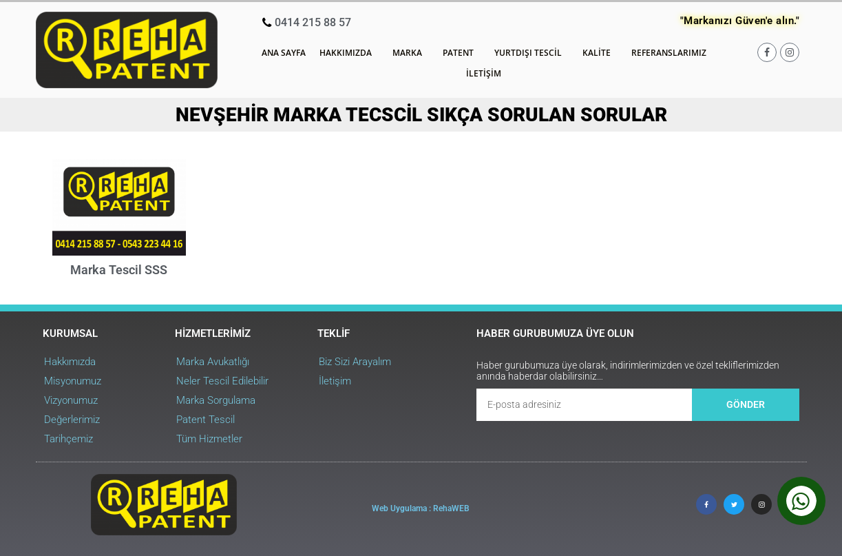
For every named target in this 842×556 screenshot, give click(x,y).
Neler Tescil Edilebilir (222, 381)
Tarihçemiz (68, 439)
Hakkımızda (349, 53)
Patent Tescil (205, 419)
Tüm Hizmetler (209, 439)
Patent (462, 53)
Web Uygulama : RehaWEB (421, 508)
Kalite (600, 53)
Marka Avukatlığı (212, 362)
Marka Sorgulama (215, 400)
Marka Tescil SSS (118, 269)
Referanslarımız (668, 53)
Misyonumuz (72, 381)
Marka (410, 53)
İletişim (483, 73)
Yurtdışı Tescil (531, 53)
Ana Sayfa (284, 53)
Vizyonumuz (71, 400)
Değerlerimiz (72, 419)
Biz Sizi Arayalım (355, 362)
